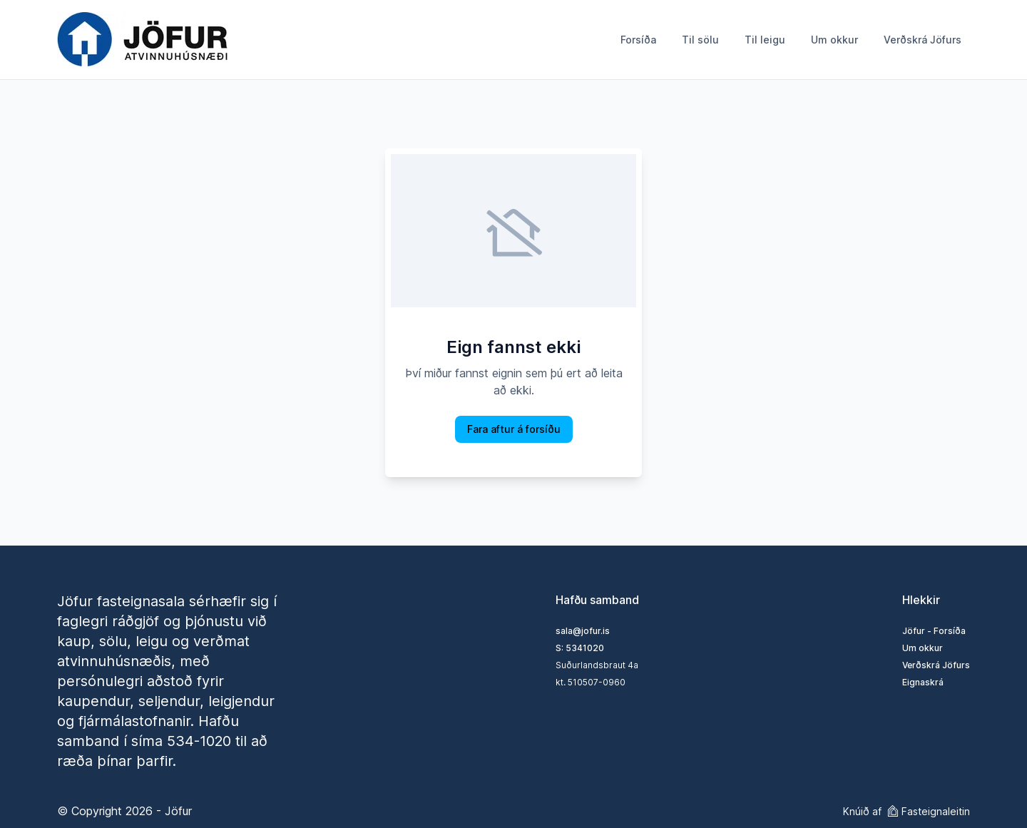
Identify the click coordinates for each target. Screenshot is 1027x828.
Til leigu (765, 40)
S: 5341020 (580, 648)
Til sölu (700, 40)
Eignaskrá (923, 682)
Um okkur (834, 40)
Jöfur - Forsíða (934, 630)
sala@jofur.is (583, 630)
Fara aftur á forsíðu (514, 429)
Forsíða (638, 40)
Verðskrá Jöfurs (922, 40)
